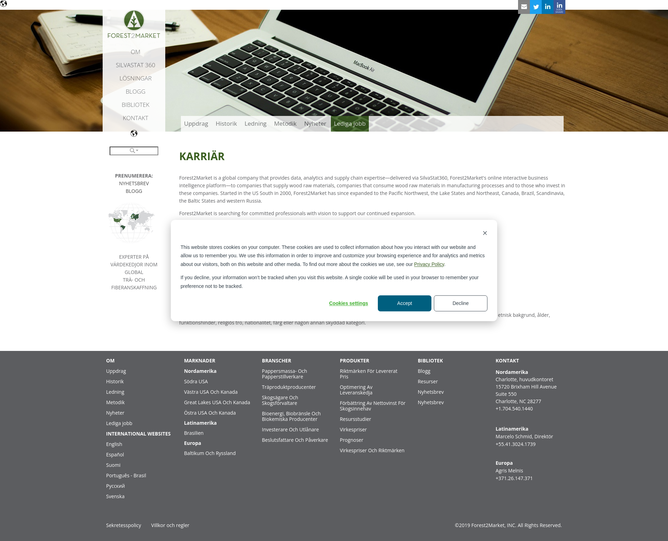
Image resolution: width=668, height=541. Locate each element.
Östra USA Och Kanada (210, 412)
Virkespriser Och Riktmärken (372, 450)
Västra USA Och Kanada (211, 392)
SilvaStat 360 (135, 65)
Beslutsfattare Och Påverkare (295, 440)
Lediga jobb (119, 423)
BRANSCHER (276, 360)
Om (136, 52)
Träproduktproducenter (289, 387)
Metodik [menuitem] (285, 123)
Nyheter (115, 412)
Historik (115, 381)
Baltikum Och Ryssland (210, 453)
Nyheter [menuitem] (315, 123)
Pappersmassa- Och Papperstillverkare (284, 374)
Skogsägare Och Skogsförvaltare (280, 400)
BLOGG (134, 191)
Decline (461, 303)
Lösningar (135, 78)
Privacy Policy (429, 264)
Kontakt (135, 118)
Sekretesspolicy (123, 525)
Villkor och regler (170, 525)
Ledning (115, 392)
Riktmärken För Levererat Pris (369, 374)
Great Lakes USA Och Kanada (217, 402)
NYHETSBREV (134, 183)
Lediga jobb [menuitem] (350, 123)
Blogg (135, 91)
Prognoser (351, 440)
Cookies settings (348, 303)
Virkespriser (353, 429)
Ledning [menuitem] (256, 123)
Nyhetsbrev (431, 392)
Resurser (428, 381)
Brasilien (194, 433)
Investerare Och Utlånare (290, 429)
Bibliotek (136, 105)
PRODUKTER (354, 360)
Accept (404, 303)
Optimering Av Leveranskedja (356, 390)
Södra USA (196, 381)
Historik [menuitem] (226, 123)
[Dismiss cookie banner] (485, 233)
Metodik (115, 402)
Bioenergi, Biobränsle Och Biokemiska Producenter (291, 416)
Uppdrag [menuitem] (196, 123)
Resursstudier (355, 419)
